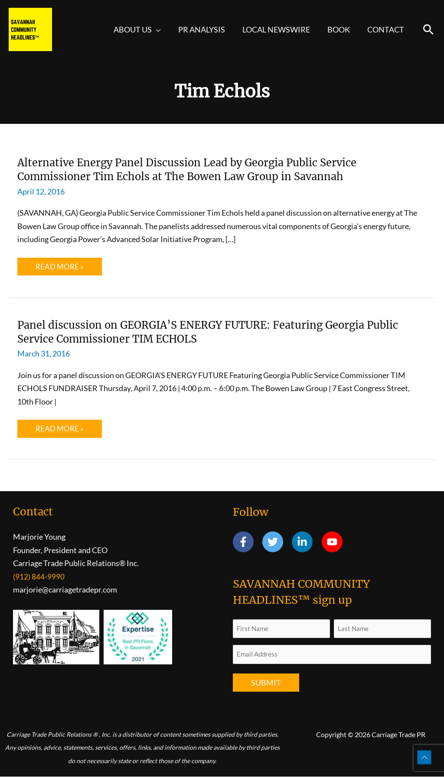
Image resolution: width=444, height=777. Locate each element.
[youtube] (334, 542)
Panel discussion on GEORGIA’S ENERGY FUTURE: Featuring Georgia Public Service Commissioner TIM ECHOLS (207, 331)
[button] (428, 29)
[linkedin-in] (306, 542)
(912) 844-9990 (39, 577)
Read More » (66, 269)
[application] (164, 29)
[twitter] (276, 542)
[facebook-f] (247, 542)
